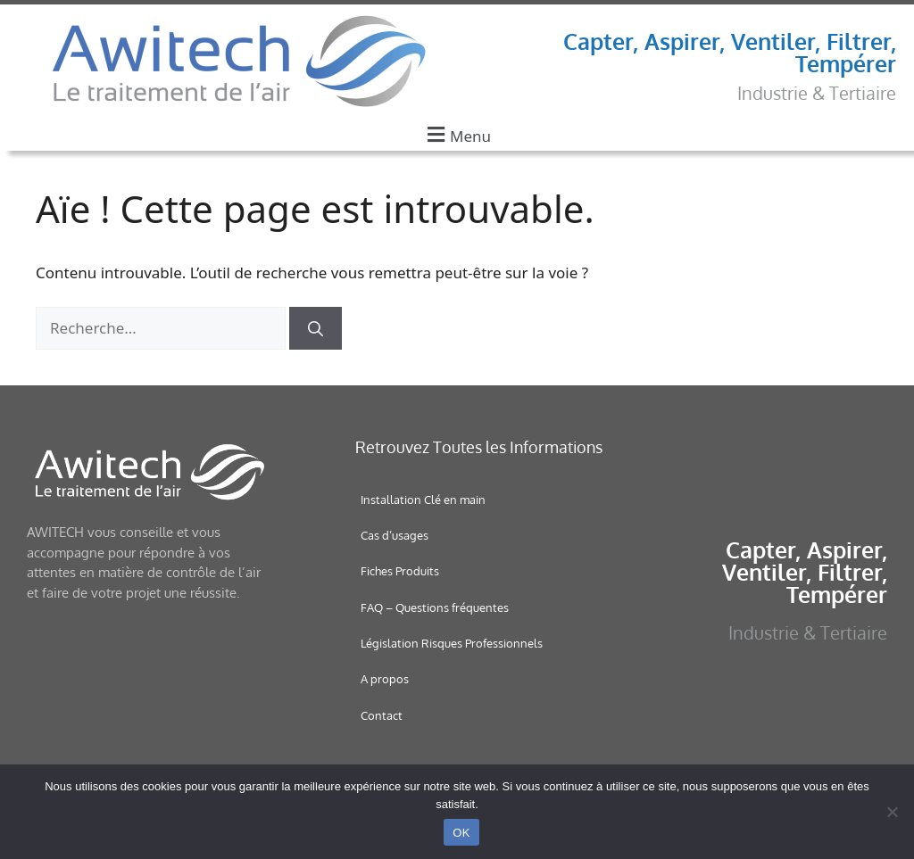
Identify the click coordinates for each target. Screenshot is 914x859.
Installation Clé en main (423, 499)
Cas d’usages (394, 535)
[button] (457, 134)
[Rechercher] (315, 328)
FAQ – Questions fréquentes (435, 607)
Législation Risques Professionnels (452, 643)
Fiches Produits (400, 571)
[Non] (892, 812)
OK (461, 832)
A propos (385, 679)
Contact (382, 715)
